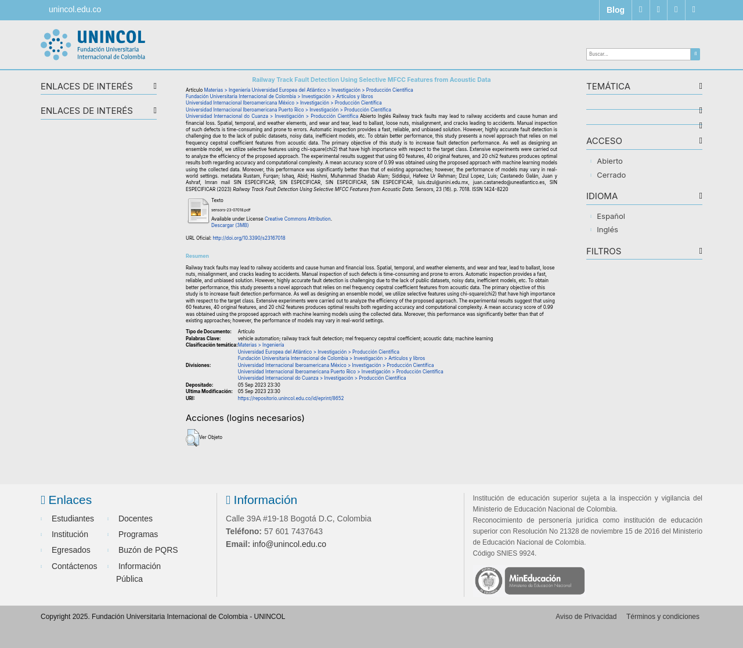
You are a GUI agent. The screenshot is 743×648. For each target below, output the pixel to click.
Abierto (610, 160)
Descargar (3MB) (230, 225)
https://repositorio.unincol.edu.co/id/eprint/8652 (291, 398)
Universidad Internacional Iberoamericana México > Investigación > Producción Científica (284, 103)
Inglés (607, 229)
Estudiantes (73, 518)
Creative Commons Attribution (298, 219)
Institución (70, 534)
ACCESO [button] (604, 141)
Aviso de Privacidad (586, 617)
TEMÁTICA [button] (608, 87)
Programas (138, 534)
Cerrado (611, 174)
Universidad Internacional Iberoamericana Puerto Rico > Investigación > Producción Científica (288, 110)
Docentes (135, 518)
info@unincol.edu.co (289, 544)
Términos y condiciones (662, 617)
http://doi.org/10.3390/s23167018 (248, 238)
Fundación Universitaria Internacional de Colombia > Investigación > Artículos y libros (279, 96)
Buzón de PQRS (148, 550)
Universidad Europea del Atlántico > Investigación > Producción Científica (332, 90)
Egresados (71, 550)
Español (611, 216)
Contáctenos (75, 566)
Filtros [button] (603, 252)
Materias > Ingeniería (227, 90)
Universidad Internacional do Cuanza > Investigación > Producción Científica (272, 116)
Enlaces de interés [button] (87, 87)
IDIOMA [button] (602, 196)
